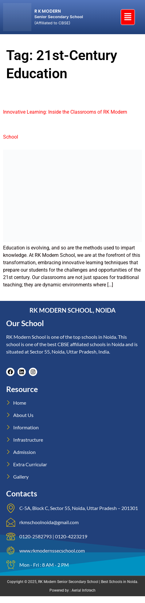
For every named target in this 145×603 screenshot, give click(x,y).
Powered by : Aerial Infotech (72, 590)
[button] (128, 17)
